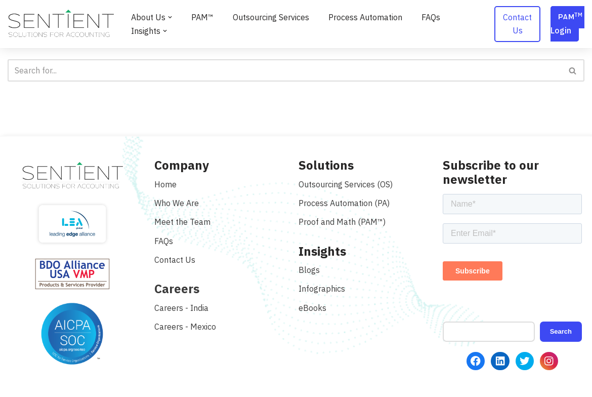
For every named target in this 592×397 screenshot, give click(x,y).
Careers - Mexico (185, 327)
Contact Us (517, 23)
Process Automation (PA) (344, 203)
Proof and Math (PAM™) (342, 222)
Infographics (322, 289)
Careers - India (181, 308)
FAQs (430, 17)
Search (561, 331)
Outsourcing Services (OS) (346, 184)
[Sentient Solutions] (61, 24)
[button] (170, 17)
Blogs (309, 270)
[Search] (285, 70)
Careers (176, 289)
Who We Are (176, 203)
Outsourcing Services (271, 17)
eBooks (312, 308)
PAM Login (567, 23)
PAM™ (202, 17)
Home (165, 184)
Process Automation (365, 17)
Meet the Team (182, 222)
